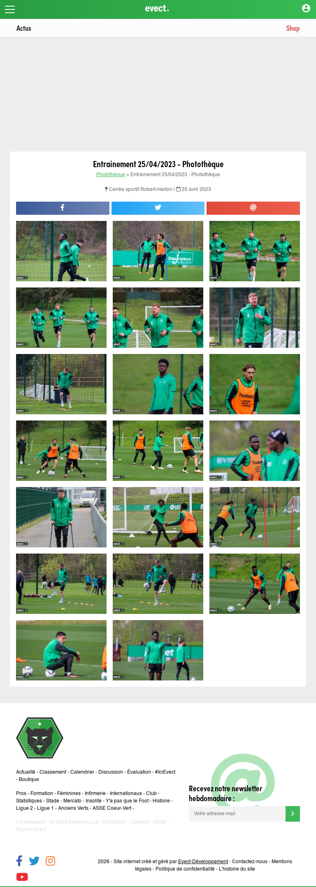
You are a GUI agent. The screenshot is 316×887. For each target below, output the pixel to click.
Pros (21, 793)
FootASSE (114, 822)
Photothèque (110, 174)
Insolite (94, 801)
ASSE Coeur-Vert (112, 808)
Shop (293, 28)
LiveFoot (139, 822)
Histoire (161, 801)
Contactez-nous (249, 861)
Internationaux (126, 793)
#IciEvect (165, 772)
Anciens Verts (73, 808)
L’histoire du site (237, 869)
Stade (52, 801)
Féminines (69, 793)
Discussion (110, 772)
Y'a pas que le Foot (127, 801)
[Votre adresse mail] (237, 814)
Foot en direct (31, 829)
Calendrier (82, 772)
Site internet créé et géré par (171, 861)
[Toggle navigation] (10, 9)
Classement (53, 772)
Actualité (25, 772)
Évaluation (139, 772)
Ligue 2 (24, 808)
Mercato (72, 801)
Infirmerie (95, 793)
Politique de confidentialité (185, 869)
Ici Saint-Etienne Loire (74, 822)
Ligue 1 (45, 808)
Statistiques (29, 801)
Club (151, 793)
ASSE (159, 822)
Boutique (29, 779)
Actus (23, 28)
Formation (41, 793)
